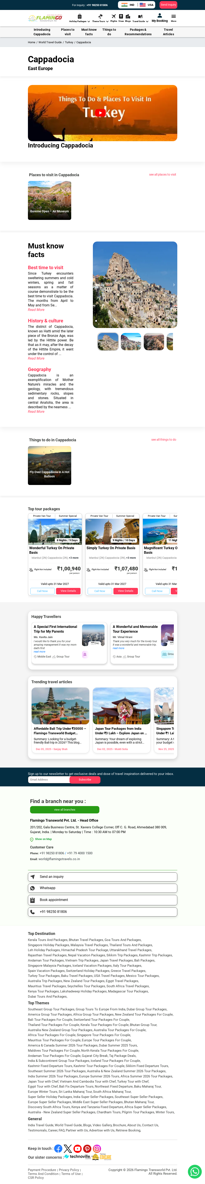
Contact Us (150, 1125)
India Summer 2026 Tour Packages (53, 1076)
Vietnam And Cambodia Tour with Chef (88, 1081)
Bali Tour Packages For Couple (50, 1020)
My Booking (160, 17)
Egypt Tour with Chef (43, 1086)
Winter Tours (165, 1112)
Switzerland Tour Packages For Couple (101, 1020)
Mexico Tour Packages (142, 976)
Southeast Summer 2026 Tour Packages (57, 1071)
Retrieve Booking (128, 1130)
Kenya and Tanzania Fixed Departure (97, 1107)
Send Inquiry (168, 4)
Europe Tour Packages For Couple (106, 1040)
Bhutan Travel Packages (86, 940)
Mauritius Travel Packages (47, 986)
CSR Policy (36, 1178)
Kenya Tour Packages (43, 991)
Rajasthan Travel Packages (47, 955)
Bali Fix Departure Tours (76, 1086)
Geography (39, 369)
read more (39, 651)
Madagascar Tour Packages (128, 991)
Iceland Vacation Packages (92, 966)
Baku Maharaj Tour (147, 1086)
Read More (36, 310)
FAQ (62, 1130)
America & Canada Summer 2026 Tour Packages (63, 1045)
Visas (121, 18)
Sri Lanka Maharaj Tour (75, 1092)
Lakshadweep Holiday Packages (83, 991)
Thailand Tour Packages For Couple (53, 1025)
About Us (134, 1125)
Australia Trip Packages (45, 981)
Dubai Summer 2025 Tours (118, 1045)
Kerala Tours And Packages (48, 940)
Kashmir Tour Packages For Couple (99, 1066)
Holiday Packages (79, 18)
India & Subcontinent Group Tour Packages (58, 1061)
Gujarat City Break (95, 1056)
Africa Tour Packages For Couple (52, 1035)
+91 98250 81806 (97, 5)
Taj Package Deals (122, 1056)
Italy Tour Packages (127, 966)
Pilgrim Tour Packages (138, 1112)
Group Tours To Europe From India (100, 1009)
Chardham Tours (109, 1112)
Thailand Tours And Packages (130, 945)
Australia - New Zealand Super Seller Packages (61, 1112)
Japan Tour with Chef (43, 1081)
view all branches (64, 809)
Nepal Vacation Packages (86, 955)
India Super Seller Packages (93, 1097)
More (173, 18)
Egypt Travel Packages (122, 981)
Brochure (119, 1125)
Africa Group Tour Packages (93, 1014)
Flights (113, 18)
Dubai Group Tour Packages (147, 1009)
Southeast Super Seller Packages (139, 1097)
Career (52, 1130)
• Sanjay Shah (59, 749)
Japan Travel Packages (116, 960)
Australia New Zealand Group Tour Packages (60, 1030)
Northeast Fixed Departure (114, 1086)
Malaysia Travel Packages (89, 945)
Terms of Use (71, 1174)
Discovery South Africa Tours (49, 1107)
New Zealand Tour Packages (84, 981)
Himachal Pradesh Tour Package (84, 950)
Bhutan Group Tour (143, 1025)
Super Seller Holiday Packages (50, 1097)
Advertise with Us (102, 1130)
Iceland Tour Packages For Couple (115, 1061)
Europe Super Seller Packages (49, 1102)
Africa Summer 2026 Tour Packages (146, 1076)
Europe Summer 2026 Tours (99, 1076)
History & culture (45, 320)
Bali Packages (144, 960)
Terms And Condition (43, 1174)
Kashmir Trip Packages (155, 955)
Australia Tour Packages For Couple (120, 1030)
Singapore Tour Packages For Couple (103, 1035)
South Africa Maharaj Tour (112, 1092)
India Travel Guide (40, 1125)
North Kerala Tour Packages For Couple (109, 1051)
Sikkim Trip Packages (122, 955)
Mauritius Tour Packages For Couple (54, 1040)
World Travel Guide (68, 1125)
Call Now (42, 591)
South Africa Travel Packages (128, 986)
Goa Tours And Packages (123, 940)
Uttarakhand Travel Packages (131, 950)
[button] (101, 321)
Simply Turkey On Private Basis (111, 548)
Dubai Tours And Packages (47, 996)
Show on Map (43, 839)
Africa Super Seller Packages (145, 1107)
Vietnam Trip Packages (81, 960)
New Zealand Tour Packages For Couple (144, 1014)
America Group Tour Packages (50, 1014)
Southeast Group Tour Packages (51, 1009)
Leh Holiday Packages (44, 950)
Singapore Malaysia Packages (49, 966)
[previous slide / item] (96, 285)
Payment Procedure (42, 1170)
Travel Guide (140, 18)
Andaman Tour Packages (46, 960)
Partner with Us (77, 1130)
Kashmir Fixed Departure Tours (50, 1066)
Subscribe (85, 779)
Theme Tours (100, 18)
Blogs (128, 18)
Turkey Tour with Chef (133, 1081)
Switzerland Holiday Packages (88, 971)
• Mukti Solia (120, 749)
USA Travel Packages (109, 976)
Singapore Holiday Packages (48, 945)
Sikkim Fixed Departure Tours (147, 1066)
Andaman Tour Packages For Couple (54, 1056)
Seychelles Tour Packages (86, 986)
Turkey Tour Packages (44, 976)
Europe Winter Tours (42, 1092)
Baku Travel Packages (77, 976)
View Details (68, 590)
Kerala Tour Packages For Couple (105, 1025)
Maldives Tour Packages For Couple (54, 1051)
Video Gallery (102, 1125)
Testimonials (37, 1130)
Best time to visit (45, 267)
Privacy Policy (69, 1170)
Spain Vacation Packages (46, 971)
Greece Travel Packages (128, 971)
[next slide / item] (174, 285)
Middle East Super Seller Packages (98, 1102)
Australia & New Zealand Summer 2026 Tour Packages (126, 1071)
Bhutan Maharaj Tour (139, 1102)
